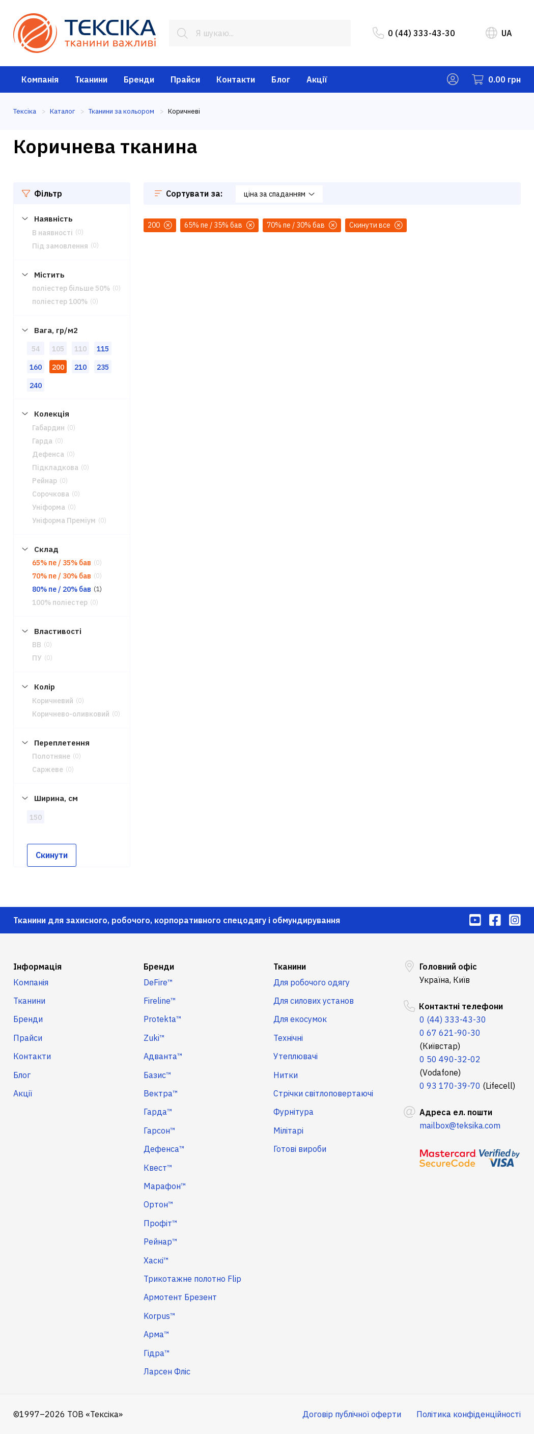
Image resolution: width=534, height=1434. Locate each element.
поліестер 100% (60, 301)
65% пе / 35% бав (61, 562)
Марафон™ (165, 1186)
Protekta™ (163, 1019)
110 (80, 348)
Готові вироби (299, 1149)
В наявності (52, 232)
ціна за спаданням (279, 194)
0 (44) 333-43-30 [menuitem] (414, 33)
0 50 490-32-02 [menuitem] (450, 1059)
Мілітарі (288, 1130)
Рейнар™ (161, 1241)
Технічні (288, 1038)
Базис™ (158, 1075)
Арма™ (157, 1334)
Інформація (37, 966)
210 (80, 367)
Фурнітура (293, 1112)
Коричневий (52, 700)
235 (103, 367)
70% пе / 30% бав (61, 576)
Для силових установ (313, 1001)
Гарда (42, 441)
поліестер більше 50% (71, 288)
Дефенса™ (164, 1149)
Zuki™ (154, 1038)
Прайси (185, 79)
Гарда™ (158, 1112)
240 (36, 385)
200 (58, 367)
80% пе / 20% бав (61, 589)
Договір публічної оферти (351, 1414)
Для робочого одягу (311, 982)
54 (36, 348)
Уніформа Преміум (64, 520)
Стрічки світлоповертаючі (323, 1093)
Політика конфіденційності (468, 1414)
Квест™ (158, 1168)
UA (499, 33)
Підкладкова (55, 467)
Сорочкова (50, 494)
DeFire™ (158, 982)
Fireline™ (160, 1001)
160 (36, 367)
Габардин (48, 427)
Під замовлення (60, 246)
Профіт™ (161, 1223)
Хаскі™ (156, 1260)
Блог (280, 79)
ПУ (37, 658)
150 (36, 817)
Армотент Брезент (180, 1297)
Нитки (285, 1075)
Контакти (235, 79)
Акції (316, 79)
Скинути (52, 855)
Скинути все (376, 225)
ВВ (36, 644)
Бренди (139, 79)
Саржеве (47, 769)
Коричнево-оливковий (70, 714)
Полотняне (51, 756)
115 (103, 348)
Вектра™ (161, 1093)
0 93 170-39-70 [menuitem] (450, 1086)
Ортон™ (159, 1204)
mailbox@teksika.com (459, 1125)
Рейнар (44, 480)
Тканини (91, 79)
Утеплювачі (295, 1056)
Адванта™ (163, 1056)
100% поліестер (60, 602)
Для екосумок (300, 1019)
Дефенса (48, 454)
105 (58, 348)
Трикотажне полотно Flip (192, 1279)
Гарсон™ (160, 1130)
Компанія (40, 79)
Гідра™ (157, 1353)
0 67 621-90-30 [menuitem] (450, 1033)
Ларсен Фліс (167, 1371)
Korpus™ (160, 1316)
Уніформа (48, 507)
